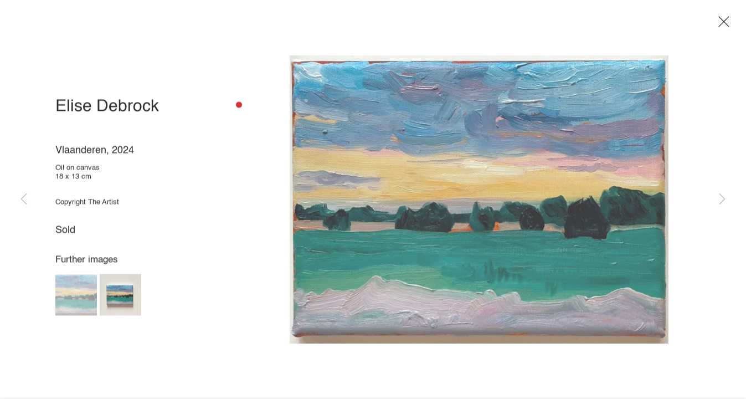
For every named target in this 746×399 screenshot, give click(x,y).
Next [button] (722, 199)
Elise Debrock (107, 109)
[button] (76, 297)
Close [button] (723, 25)
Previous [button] (24, 199)
